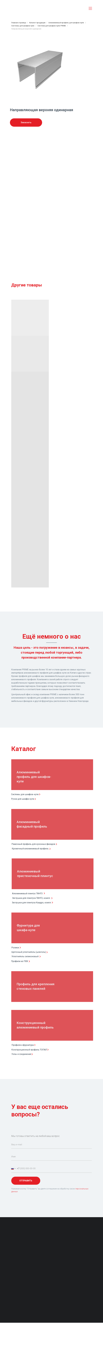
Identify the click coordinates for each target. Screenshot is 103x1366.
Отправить (25, 1180)
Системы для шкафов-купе (25, 794)
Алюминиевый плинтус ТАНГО (27, 893)
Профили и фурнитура (23, 1045)
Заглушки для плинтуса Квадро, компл (31, 902)
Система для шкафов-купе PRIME (52, 26)
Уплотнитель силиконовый (25, 956)
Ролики (15, 947)
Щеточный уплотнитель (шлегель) (28, 952)
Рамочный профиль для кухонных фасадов (33, 844)
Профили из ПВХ (19, 961)
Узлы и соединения (21, 1054)
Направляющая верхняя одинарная (26, 29)
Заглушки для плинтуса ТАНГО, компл (31, 898)
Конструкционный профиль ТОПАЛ (29, 1049)
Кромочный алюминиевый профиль (30, 848)
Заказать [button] (26, 122)
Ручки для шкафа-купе (22, 799)
